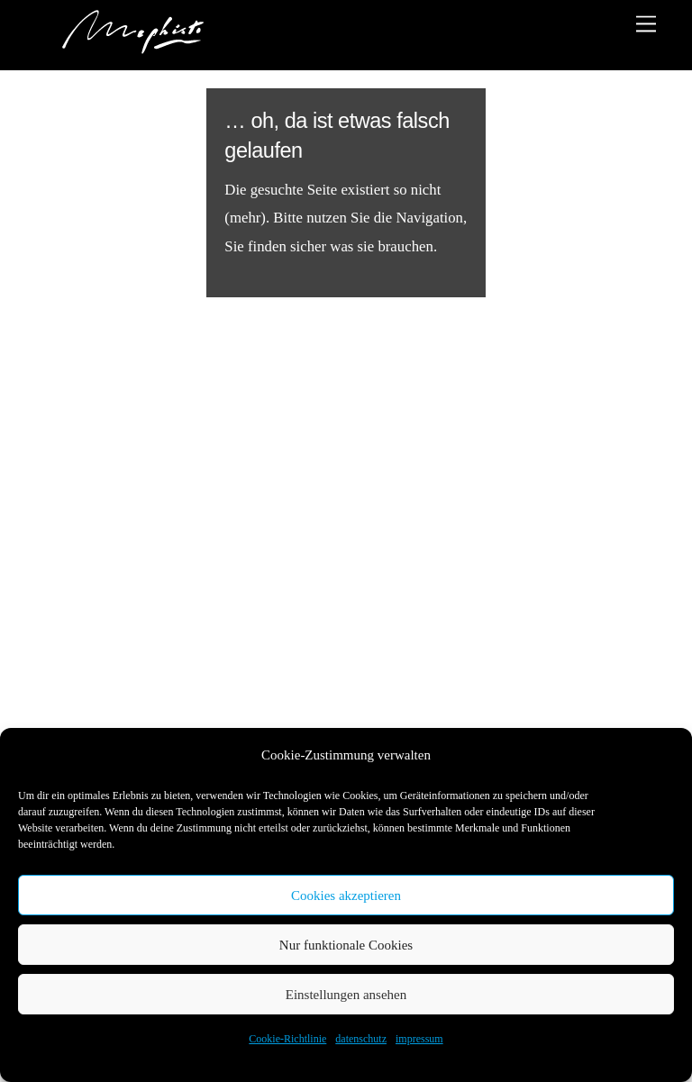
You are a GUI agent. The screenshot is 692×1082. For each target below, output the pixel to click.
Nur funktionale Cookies (346, 945)
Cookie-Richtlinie (287, 1038)
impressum (419, 1038)
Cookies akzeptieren (346, 895)
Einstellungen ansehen (346, 994)
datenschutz (361, 1038)
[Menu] (646, 23)
